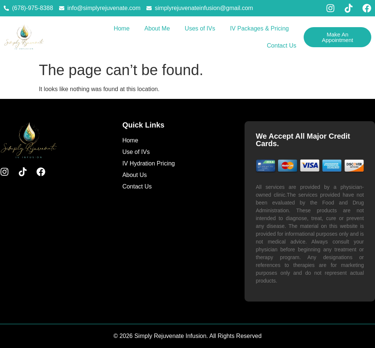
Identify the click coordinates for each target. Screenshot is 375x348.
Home (122, 28)
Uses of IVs (200, 28)
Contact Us (281, 45)
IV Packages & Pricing (259, 28)
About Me (157, 28)
